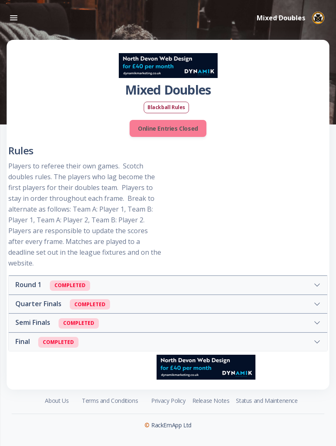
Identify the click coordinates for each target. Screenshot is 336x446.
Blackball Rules (166, 107)
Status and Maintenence (266, 401)
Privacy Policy (168, 401)
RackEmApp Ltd (171, 425)
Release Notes (211, 401)
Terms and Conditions (110, 401)
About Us (57, 401)
